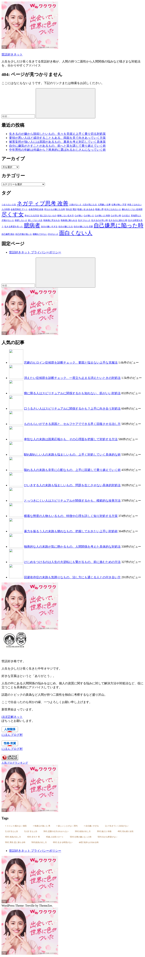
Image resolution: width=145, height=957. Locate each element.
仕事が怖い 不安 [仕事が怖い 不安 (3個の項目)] (118, 205)
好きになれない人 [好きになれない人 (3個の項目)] (112, 209)
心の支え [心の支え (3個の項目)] (126, 216)
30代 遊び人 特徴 (104, 831)
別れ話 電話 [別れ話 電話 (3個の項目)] (71, 209)
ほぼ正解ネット (12, 716)
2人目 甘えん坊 (11, 831)
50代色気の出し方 (39, 842)
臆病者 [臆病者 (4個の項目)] (32, 225)
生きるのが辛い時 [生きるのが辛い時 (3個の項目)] (99, 220)
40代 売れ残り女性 (125, 831)
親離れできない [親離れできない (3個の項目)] (40, 234)
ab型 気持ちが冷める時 (89, 842)
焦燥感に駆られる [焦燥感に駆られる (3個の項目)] (69, 220)
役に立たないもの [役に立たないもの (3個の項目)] (48, 216)
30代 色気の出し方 (83, 831)
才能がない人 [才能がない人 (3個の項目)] (8, 220)
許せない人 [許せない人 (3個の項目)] (53, 234)
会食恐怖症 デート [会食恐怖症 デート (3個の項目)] (19, 209)
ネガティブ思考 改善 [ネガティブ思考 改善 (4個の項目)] (42, 203)
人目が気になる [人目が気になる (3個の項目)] (89, 205)
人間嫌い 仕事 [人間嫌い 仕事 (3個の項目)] (104, 205)
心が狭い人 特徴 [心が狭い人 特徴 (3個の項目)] (102, 216)
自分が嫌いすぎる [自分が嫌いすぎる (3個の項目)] (49, 227)
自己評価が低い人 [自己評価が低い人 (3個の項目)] (23, 234)
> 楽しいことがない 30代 (67, 826)
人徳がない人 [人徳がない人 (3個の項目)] (75, 205)
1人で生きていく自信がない (117, 826)
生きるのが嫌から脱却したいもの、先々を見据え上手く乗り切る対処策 (57, 133)
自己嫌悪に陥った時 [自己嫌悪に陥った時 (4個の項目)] (118, 225)
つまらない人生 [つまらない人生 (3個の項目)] (9, 205)
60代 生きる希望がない (63, 842)
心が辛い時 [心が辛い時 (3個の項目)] (116, 216)
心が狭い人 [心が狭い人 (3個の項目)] (89, 216)
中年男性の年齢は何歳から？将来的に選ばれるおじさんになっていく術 (57, 149)
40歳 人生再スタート (55, 837)
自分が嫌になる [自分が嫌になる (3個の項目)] (65, 227)
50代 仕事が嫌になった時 (81, 837)
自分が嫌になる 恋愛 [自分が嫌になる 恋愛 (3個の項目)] (83, 227)
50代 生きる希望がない (107, 837)
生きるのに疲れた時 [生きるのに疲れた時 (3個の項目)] (118, 220)
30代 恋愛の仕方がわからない (56, 831)
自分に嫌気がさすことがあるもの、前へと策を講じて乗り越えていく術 (57, 145)
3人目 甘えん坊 (30, 831)
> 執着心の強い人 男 (41, 826)
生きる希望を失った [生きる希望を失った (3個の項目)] (13, 227)
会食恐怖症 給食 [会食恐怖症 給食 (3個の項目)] (36, 209)
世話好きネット (12, 54)
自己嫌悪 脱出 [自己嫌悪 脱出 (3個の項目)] (8, 234)
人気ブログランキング (15, 762)
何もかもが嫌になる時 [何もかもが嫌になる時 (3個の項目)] (54, 209)
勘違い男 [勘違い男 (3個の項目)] (99, 209)
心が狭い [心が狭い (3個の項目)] (79, 216)
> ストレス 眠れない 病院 (16, 826)
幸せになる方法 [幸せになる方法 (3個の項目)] (32, 216)
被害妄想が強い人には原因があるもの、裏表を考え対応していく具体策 (57, 141)
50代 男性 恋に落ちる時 (15, 842)
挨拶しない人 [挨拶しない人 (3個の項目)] (21, 220)
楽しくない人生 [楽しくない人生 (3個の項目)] (35, 220)
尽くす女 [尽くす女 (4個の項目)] (13, 214)
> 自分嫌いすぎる (91, 826)
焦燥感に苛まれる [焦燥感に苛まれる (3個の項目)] (51, 220)
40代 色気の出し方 (13, 837)
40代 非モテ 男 (33, 837)
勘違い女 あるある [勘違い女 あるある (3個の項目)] (86, 209)
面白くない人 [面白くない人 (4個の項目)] (76, 233)
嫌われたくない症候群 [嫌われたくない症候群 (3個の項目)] (132, 209)
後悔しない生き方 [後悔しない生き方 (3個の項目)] (65, 216)
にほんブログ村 (12, 734)
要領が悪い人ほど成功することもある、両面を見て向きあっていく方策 (57, 137)
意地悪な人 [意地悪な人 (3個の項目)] (136, 216)
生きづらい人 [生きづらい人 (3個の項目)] (84, 220)
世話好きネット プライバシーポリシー (35, 252)
